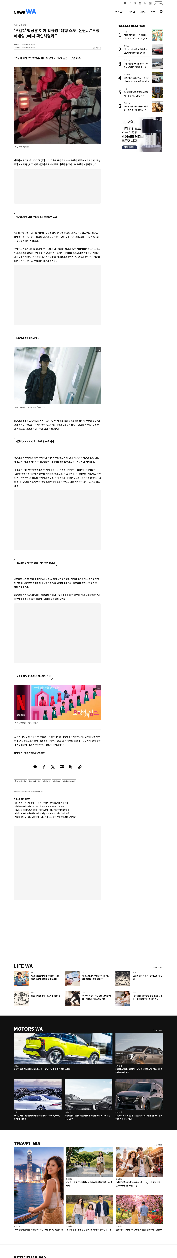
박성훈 (57, 781)
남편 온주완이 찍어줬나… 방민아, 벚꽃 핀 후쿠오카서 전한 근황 (39, 806)
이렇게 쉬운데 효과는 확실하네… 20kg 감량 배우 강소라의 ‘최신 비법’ (42, 813)
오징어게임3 (35, 781)
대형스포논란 (70, 781)
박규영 (47, 781)
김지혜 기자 (97, 48)
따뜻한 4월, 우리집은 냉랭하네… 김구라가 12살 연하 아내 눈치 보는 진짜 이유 (45, 816)
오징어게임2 (21, 781)
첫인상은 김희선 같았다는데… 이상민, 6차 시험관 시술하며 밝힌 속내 (42, 809)
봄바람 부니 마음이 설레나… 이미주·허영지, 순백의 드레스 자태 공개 (41, 803)
